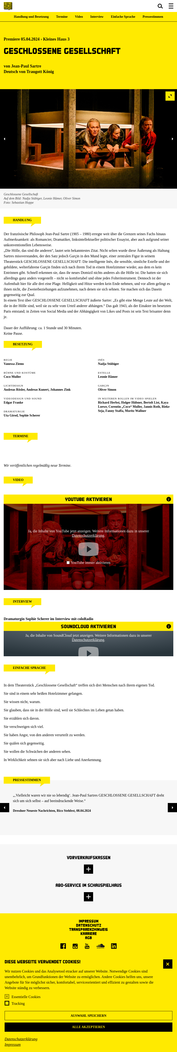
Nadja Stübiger (108, 364)
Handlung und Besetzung (31, 16)
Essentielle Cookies (26, 997)
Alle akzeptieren (88, 1027)
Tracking (18, 1003)
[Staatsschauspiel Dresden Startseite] (8, 6)
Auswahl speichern (88, 1015)
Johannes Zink (60, 389)
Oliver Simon (107, 389)
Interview (97, 16)
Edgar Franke (13, 402)
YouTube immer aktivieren (88, 563)
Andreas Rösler (14, 389)
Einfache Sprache (123, 16)
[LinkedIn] (114, 946)
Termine (62, 16)
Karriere (88, 933)
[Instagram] (75, 946)
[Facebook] (63, 946)
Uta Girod (11, 415)
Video (79, 16)
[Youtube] (87, 946)
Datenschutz (88, 925)
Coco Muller (12, 376)
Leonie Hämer (108, 376)
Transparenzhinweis (88, 929)
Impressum (13, 1044)
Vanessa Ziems (14, 364)
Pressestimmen (153, 16)
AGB (88, 937)
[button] (160, 6)
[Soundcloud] (100, 946)
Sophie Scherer (29, 415)
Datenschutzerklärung (21, 1039)
